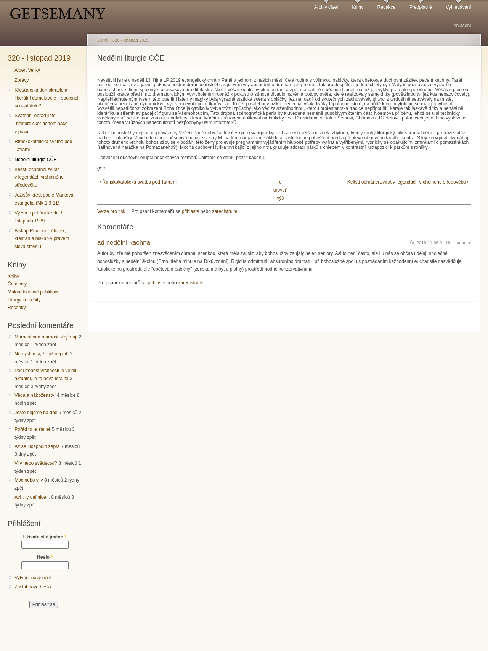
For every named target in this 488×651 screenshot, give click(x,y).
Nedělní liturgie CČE (35, 159)
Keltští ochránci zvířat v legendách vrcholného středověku (38, 177)
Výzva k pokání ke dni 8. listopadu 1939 (39, 217)
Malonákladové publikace (34, 292)
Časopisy (17, 284)
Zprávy (21, 80)
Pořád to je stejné (32, 429)
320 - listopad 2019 (39, 58)
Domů (103, 40)
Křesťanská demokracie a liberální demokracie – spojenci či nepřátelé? (46, 97)
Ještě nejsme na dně (35, 412)
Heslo (45, 557)
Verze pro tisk (111, 211)
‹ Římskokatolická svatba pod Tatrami (138, 182)
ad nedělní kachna (123, 242)
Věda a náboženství (34, 395)
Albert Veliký (27, 70)
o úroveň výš (280, 189)
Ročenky (17, 307)
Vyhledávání (458, 7)
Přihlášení (461, 25)
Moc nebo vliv (28, 480)
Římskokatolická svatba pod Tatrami (43, 145)
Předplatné (420, 7)
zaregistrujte (224, 211)
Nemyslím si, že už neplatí (41, 353)
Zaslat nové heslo (32, 587)
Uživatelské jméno (45, 537)
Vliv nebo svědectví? (35, 463)
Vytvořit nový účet (32, 577)
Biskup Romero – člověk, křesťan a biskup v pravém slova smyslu (41, 238)
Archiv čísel (326, 7)
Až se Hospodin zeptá (36, 446)
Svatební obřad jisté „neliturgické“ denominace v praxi (40, 123)
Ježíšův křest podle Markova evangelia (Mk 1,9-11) (43, 199)
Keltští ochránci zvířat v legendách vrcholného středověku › (408, 182)
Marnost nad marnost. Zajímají (45, 337)
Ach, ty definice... (32, 497)
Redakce (386, 7)
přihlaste (190, 211)
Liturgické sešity (24, 300)
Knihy (357, 7)
